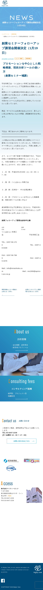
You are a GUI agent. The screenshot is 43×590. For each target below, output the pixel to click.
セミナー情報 (19, 58)
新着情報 (28, 58)
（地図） (9, 496)
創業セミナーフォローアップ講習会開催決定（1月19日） (21, 48)
